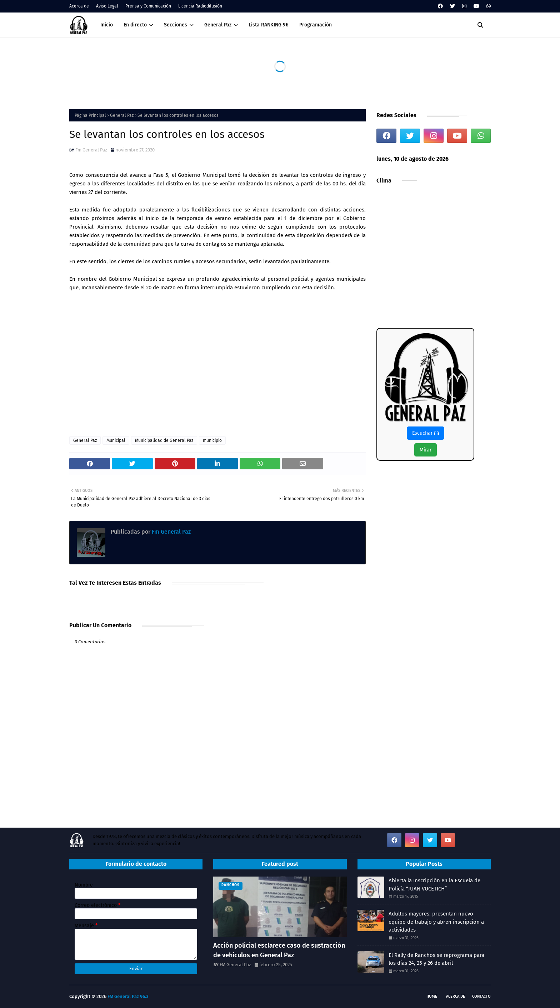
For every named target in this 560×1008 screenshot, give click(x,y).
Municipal (115, 440)
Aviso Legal (107, 6)
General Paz (122, 115)
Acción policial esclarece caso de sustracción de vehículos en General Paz (279, 950)
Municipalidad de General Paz (164, 440)
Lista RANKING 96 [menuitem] (269, 25)
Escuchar (425, 433)
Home (431, 996)
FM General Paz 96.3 (128, 996)
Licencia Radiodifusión (200, 6)
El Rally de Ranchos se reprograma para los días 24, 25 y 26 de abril (436, 959)
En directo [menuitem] (135, 25)
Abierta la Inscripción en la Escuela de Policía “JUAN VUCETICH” (434, 884)
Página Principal (90, 115)
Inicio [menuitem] (106, 25)
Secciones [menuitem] (175, 25)
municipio (212, 440)
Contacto (481, 996)
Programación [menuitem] (315, 25)
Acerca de (79, 6)
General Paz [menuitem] (217, 25)
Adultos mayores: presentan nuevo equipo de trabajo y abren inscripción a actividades (436, 921)
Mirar (425, 450)
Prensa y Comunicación (148, 6)
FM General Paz (235, 964)
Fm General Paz (91, 150)
